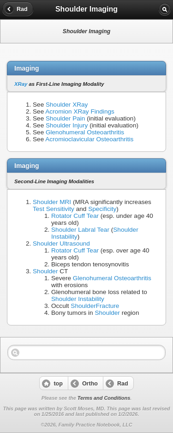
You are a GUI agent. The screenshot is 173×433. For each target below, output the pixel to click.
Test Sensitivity (53, 208)
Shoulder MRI (52, 201)
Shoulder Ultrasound (61, 243)
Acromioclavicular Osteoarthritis (89, 139)
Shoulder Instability (77, 298)
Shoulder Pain (65, 118)
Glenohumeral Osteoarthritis (85, 132)
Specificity (102, 208)
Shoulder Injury (67, 125)
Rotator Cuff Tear (75, 215)
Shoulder (45, 271)
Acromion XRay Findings (79, 111)
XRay (20, 84)
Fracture (107, 305)
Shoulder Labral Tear (80, 229)
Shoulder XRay (67, 104)
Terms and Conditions (104, 398)
